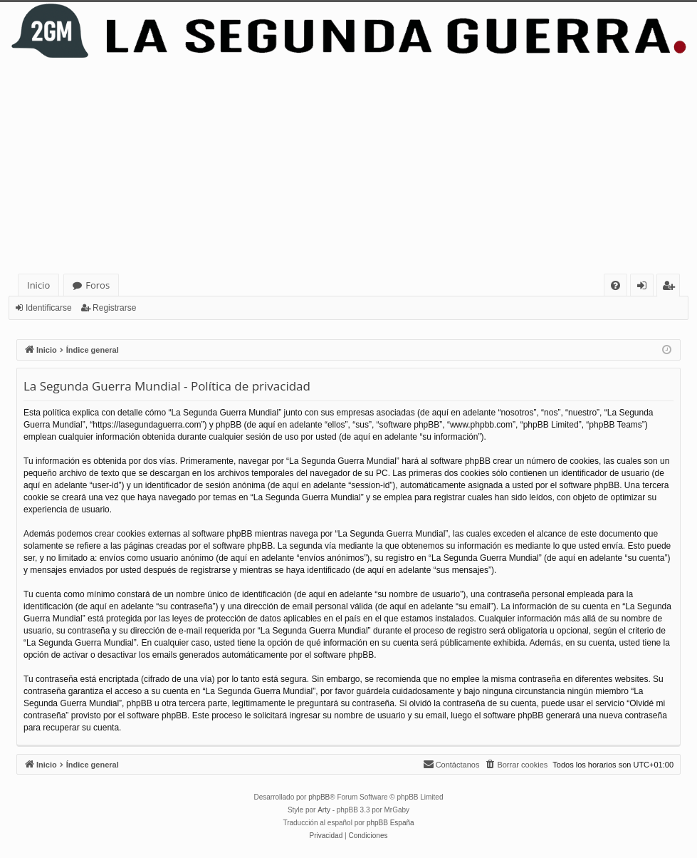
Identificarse (49, 308)
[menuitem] (615, 285)
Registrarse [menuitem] (671, 287)
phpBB (319, 797)
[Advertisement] (348, 167)
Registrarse (114, 308)
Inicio (38, 285)
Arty (324, 810)
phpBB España (390, 823)
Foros (97, 285)
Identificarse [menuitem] (645, 287)
